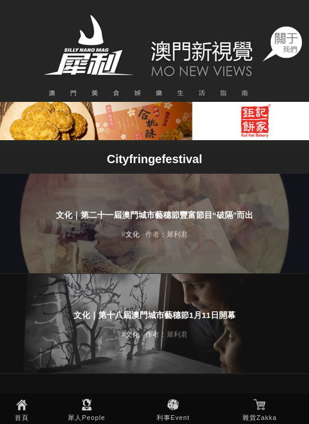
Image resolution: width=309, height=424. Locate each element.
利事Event (173, 417)
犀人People (86, 417)
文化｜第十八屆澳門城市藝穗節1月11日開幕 (154, 315)
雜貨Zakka (259, 417)
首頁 (22, 417)
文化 (132, 234)
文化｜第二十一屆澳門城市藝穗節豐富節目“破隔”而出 (155, 215)
